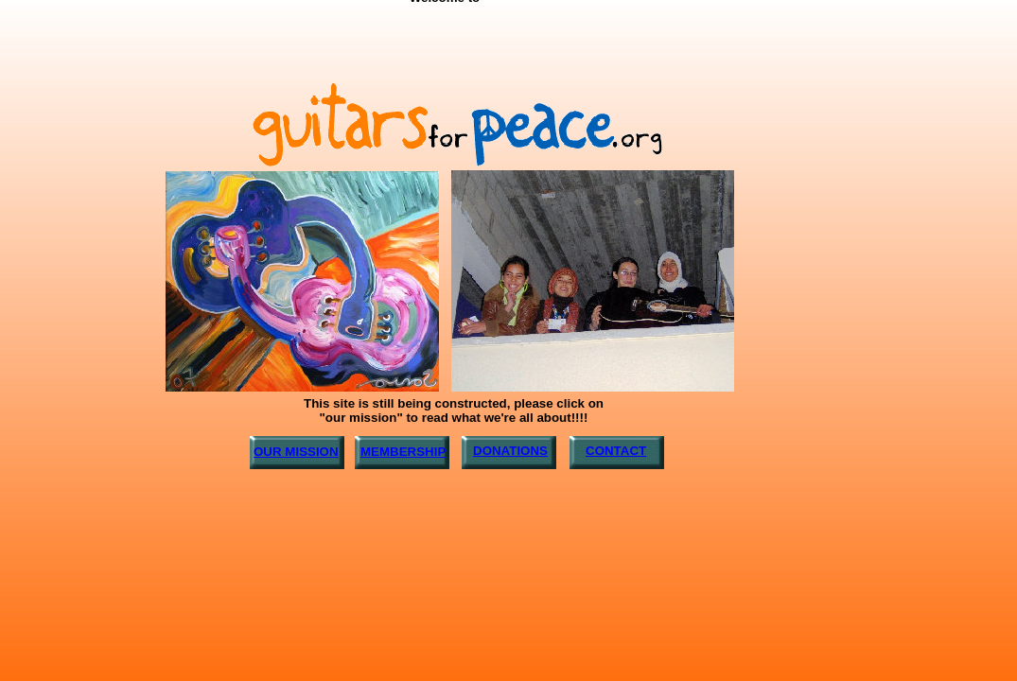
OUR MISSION (296, 452)
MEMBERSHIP (403, 452)
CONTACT (616, 451)
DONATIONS (510, 451)
